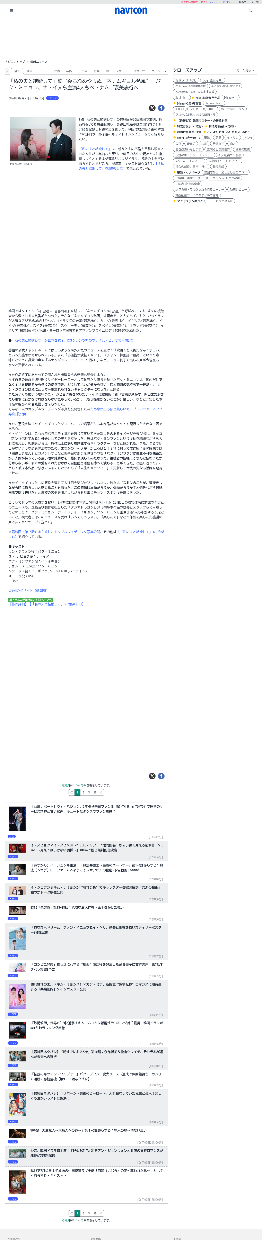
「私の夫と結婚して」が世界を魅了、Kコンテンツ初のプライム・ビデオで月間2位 (72, 340)
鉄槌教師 (218, 166)
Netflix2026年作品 (208, 97)
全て (17, 71)
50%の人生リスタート (189, 161)
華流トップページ (188, 172)
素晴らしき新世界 (218, 149)
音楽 (96, 71)
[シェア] (161, 108)
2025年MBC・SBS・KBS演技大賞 (194, 91)
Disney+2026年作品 (189, 103)
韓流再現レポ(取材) (190, 126)
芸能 (69, 71)
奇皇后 (191, 143)
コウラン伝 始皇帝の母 (225, 178)
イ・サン (232, 137)
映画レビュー (238, 189)
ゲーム (155, 71)
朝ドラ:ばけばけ (186, 80)
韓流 (29, 71)
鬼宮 (178, 143)
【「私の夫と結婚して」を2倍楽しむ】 (56, 604)
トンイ (248, 137)
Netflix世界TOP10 (188, 137)
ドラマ (43, 71)
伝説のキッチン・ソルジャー (194, 155)
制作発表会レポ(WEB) (222, 126)
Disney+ (230, 97)
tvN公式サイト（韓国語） (30, 590)
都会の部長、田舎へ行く (191, 166)
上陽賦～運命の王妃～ (189, 178)
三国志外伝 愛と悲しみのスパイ (225, 172)
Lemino (195, 109)
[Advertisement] (131, 37)
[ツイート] (152, 108)
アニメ (83, 71)
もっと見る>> (220, 201)
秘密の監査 (243, 149)
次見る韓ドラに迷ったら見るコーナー (199, 189)
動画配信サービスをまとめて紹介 (196, 195)
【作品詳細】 (18, 604)
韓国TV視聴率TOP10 (189, 132)
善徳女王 (218, 143)
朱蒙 (204, 143)
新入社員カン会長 (229, 155)
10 (112, 792)
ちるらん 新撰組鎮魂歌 (190, 86)
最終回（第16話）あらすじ (31, 531)
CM (107, 71)
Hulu (211, 109)
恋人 (233, 143)
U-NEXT (179, 109)
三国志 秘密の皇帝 (187, 183)
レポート (121, 71)
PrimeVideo (214, 103)
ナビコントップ (15, 61)
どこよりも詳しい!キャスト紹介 (228, 132)
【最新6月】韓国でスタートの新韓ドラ (202, 120)
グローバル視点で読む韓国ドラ (195, 114)
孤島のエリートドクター (224, 161)
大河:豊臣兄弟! (213, 80)
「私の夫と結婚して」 (95, 149)
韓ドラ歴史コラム (232, 109)
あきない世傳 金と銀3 (225, 86)
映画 (57, 71)
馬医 (218, 137)
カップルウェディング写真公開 (77, 531)
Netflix (181, 97)
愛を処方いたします (188, 149)
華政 (207, 137)
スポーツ (139, 71)
